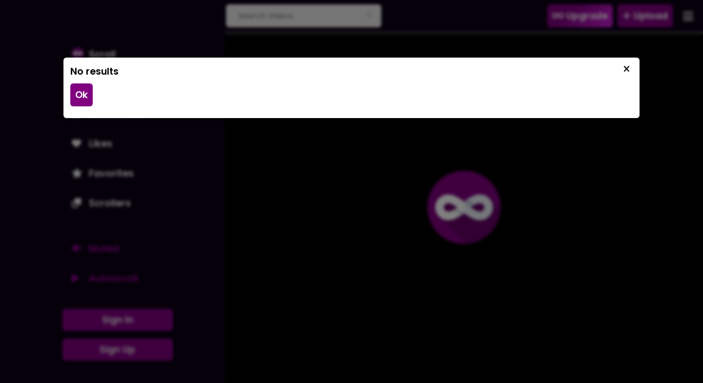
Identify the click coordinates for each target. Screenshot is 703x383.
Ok (81, 94)
